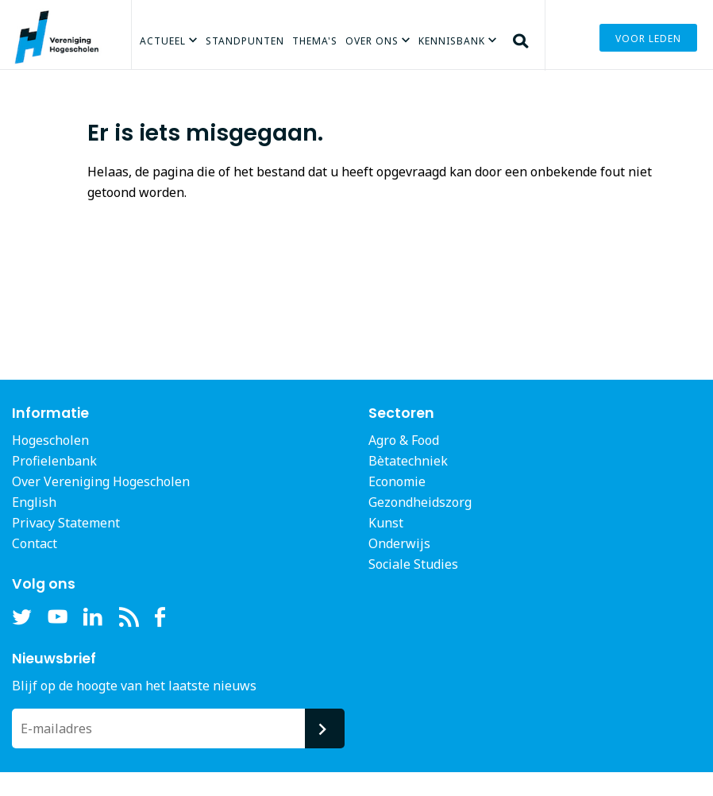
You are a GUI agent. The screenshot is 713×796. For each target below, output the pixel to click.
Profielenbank (54, 460)
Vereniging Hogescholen (63, 59)
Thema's (314, 41)
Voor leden (648, 38)
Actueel (163, 41)
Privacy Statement (66, 522)
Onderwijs (399, 543)
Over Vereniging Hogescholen (101, 481)
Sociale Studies (413, 564)
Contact (34, 543)
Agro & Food (403, 440)
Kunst (385, 522)
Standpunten (245, 41)
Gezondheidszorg (420, 502)
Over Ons (372, 41)
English (34, 502)
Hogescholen (50, 440)
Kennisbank (451, 41)
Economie (397, 481)
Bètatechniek (408, 460)
